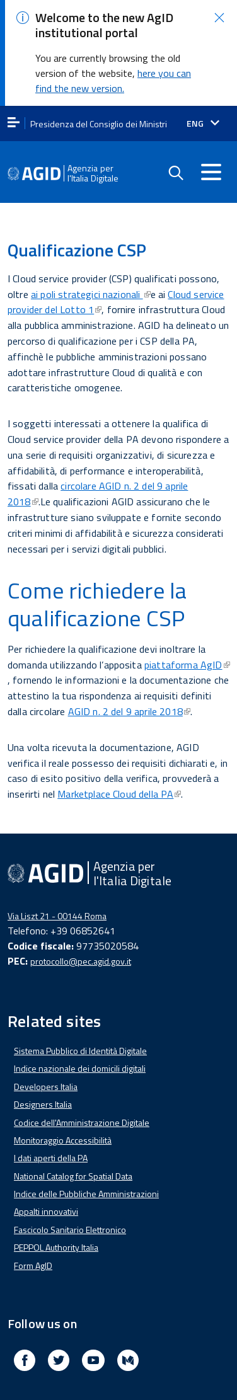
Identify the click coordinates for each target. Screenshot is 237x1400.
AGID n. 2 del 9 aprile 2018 (129, 699)
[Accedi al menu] (211, 160)
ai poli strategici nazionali (91, 282)
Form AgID (33, 1253)
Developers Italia (46, 1074)
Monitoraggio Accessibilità (63, 1128)
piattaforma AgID (187, 652)
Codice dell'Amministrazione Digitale (81, 1110)
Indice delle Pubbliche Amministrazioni (86, 1181)
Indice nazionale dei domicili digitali (80, 1056)
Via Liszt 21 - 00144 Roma (57, 903)
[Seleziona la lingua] (202, 111)
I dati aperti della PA (51, 1145)
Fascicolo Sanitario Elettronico (70, 1217)
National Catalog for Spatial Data (73, 1164)
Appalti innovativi (46, 1200)
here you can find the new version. (113, 69)
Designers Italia (43, 1092)
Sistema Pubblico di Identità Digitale (80, 1038)
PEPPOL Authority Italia (56, 1235)
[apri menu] (14, 111)
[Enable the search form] (175, 161)
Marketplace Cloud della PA (119, 781)
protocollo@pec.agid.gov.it (80, 949)
